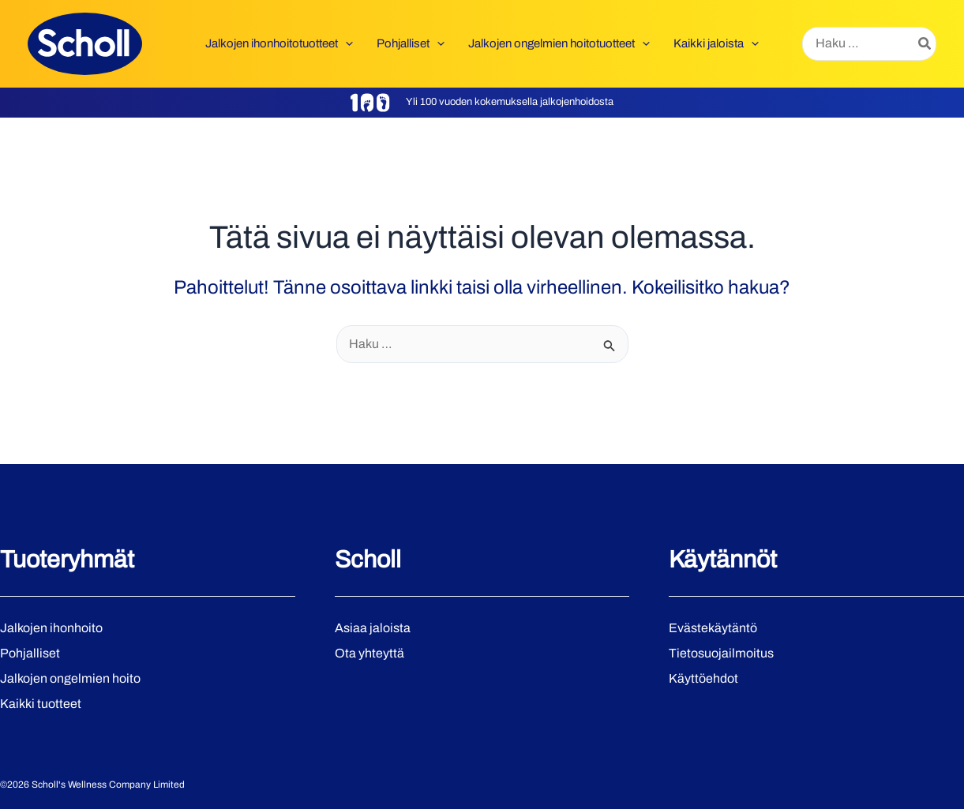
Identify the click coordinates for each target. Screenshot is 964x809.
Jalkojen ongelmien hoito (70, 678)
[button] (345, 43)
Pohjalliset (30, 653)
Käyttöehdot (703, 678)
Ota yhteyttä (369, 653)
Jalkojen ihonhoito (51, 628)
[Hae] (925, 44)
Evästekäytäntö (713, 628)
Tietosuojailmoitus (721, 653)
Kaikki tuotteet (40, 703)
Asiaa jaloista (373, 628)
